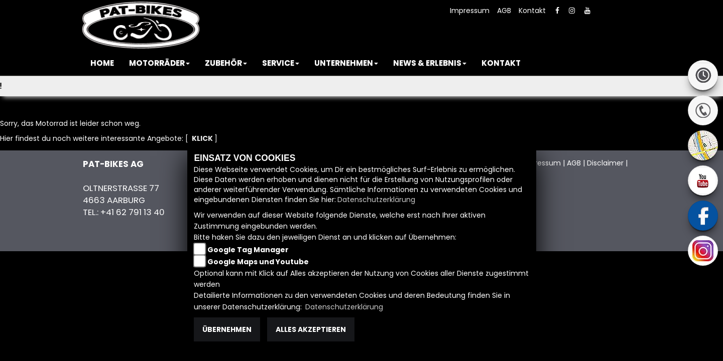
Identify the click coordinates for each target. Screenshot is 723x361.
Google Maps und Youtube (258, 262)
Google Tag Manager (248, 250)
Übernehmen (227, 329)
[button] (159, 63)
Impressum (470, 11)
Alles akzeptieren (311, 329)
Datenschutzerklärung (376, 200)
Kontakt (532, 11)
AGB (504, 11)
